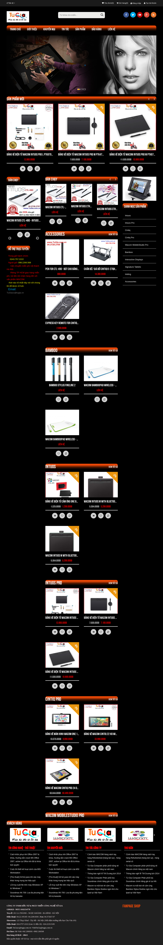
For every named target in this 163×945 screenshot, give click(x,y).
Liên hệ (111, 29)
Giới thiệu (32, 29)
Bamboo (129, 252)
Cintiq (127, 230)
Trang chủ (15, 29)
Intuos (128, 215)
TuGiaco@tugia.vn (15, 293)
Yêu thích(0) (108, 3)
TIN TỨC (65, 29)
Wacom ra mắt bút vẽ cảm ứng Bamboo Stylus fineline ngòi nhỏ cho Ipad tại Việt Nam (102, 889)
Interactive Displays (134, 259)
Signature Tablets (133, 267)
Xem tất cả (113, 234)
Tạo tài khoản (150, 3)
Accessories (130, 281)
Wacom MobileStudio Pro (136, 245)
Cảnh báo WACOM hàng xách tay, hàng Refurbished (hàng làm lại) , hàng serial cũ (103, 858)
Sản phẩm (80, 29)
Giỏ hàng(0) (122, 3)
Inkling (128, 274)
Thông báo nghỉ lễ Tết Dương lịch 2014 (104, 873)
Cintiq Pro (129, 237)
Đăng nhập (136, 3)
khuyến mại (49, 29)
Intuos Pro (130, 223)
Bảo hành (97, 29)
